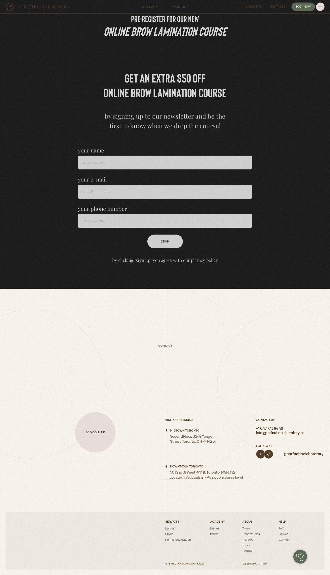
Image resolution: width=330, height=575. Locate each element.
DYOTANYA (262, 563)
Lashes (169, 528)
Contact (284, 539)
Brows (169, 534)
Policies (283, 534)
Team (245, 528)
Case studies (251, 534)
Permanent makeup (178, 539)
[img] (320, 7)
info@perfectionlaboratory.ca (280, 432)
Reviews (247, 539)
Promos (247, 550)
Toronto (255, 6)
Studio (246, 545)
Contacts (277, 6)
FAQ (281, 528)
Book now (303, 6)
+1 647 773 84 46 (269, 428)
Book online (95, 432)
